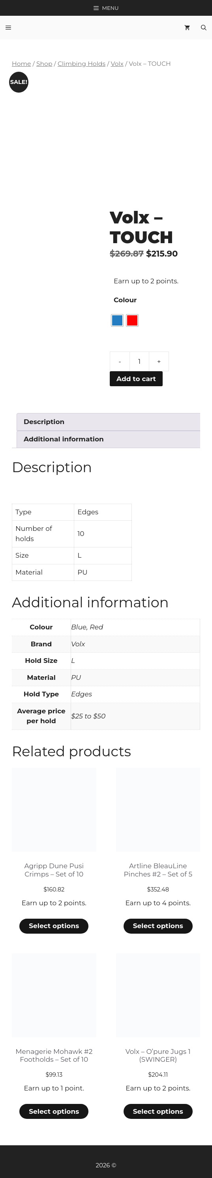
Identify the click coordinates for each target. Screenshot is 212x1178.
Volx (117, 63)
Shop (44, 63)
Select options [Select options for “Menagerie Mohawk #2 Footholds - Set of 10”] (54, 1111)
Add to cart (136, 379)
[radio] (117, 320)
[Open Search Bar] (203, 27)
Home (21, 63)
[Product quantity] (139, 361)
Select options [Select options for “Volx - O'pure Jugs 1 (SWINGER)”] (158, 1111)
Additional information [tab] (64, 439)
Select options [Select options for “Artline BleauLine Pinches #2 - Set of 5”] (158, 926)
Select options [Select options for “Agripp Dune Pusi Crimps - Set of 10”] (54, 926)
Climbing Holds (81, 63)
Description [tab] (44, 422)
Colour (125, 300)
